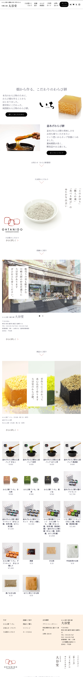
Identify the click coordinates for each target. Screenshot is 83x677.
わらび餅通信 (42, 4)
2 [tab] (43, 316)
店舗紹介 (35, 4)
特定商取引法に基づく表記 (51, 629)
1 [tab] (40, 316)
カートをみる (27, 632)
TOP (4, 620)
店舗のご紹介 (27, 620)
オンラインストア (65, 4)
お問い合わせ (56, 4)
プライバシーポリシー (50, 624)
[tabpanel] (41, 44)
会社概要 (46, 620)
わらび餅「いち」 (9, 624)
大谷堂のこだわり (28, 4)
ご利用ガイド (49, 4)
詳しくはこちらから (16, 114)
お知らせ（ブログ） (10, 628)
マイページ (26, 628)
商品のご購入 (27, 624)
